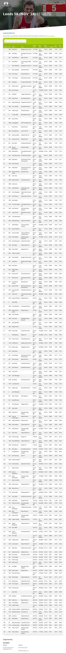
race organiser (50, 36)
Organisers (59, 4)
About (54, 4)
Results (50, 4)
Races (46, 4)
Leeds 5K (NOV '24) (9, 33)
